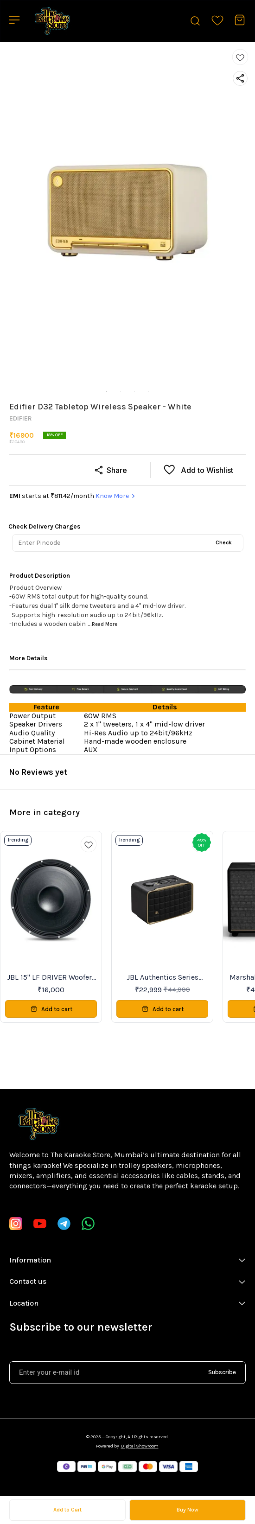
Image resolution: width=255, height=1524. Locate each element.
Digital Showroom (140, 1446)
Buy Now (187, 1509)
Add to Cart (67, 1509)
